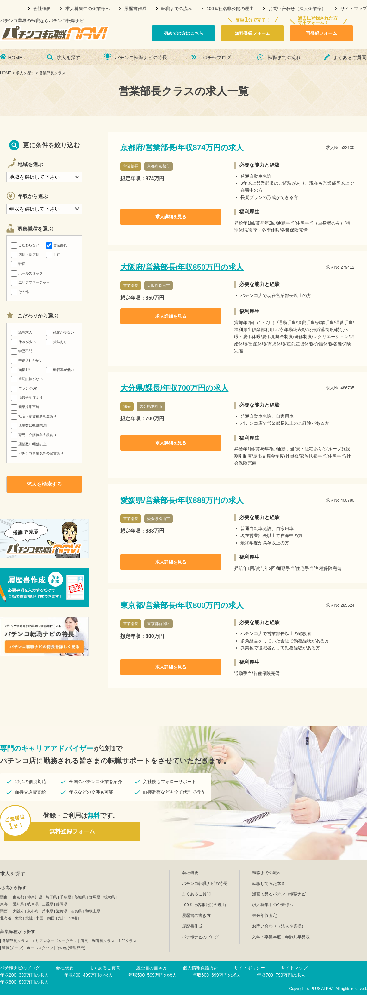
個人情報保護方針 (200, 967)
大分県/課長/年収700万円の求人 (174, 388)
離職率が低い (60, 370)
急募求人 (21, 332)
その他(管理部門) (70, 948)
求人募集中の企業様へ (87, 8)
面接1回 (21, 370)
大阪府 (18, 911)
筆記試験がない (27, 379)
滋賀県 (61, 911)
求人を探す (68, 57)
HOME (15, 57)
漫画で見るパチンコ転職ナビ (279, 894)
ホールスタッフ (27, 273)
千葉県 (65, 897)
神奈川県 (34, 897)
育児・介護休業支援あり (34, 435)
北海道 (5, 918)
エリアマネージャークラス (54, 941)
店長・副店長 (25, 254)
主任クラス (127, 941)
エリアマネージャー (30, 282)
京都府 (33, 911)
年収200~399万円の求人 (24, 975)
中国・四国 (45, 918)
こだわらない (25, 245)
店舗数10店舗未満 (29, 425)
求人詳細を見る (170, 216)
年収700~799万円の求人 (281, 975)
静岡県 (61, 904)
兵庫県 (47, 911)
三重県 (47, 904)
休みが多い (23, 342)
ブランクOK (24, 388)
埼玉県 (51, 897)
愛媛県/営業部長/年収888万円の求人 (182, 500)
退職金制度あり (27, 397)
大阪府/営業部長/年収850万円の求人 (182, 267)
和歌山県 (92, 911)
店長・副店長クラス (97, 941)
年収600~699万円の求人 (217, 975)
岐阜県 (33, 904)
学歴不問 (21, 351)
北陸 (29, 918)
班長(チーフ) (12, 948)
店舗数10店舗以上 (29, 444)
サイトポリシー (249, 967)
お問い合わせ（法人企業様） (297, 8)
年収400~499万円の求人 (88, 975)
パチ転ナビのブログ (200, 937)
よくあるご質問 (349, 57)
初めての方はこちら (183, 33)
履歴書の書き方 (196, 915)
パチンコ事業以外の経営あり (37, 453)
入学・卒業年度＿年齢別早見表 (281, 937)
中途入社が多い (27, 360)
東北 (18, 918)
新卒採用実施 (25, 407)
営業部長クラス (15, 941)
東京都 (18, 897)
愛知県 (18, 904)
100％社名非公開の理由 (230, 8)
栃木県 (109, 897)
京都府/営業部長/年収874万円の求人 (182, 147)
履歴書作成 (135, 8)
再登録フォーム (321, 33)
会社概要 (42, 8)
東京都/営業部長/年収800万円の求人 (182, 605)
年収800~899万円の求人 (24, 982)
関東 (4, 897)
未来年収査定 (264, 915)
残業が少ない (60, 332)
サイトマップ (353, 8)
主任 (53, 254)
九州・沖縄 (67, 918)
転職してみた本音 (268, 883)
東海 (4, 904)
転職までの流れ (176, 8)
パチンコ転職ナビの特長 (141, 57)
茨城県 (80, 897)
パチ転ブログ (216, 57)
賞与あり (56, 342)
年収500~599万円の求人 (152, 975)
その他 (20, 292)
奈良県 (76, 911)
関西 (4, 911)
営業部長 (56, 245)
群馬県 (94, 897)
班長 (18, 264)
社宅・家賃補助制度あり (34, 416)
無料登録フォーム (252, 33)
